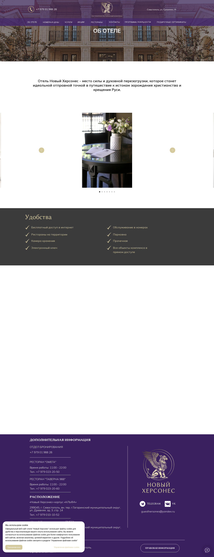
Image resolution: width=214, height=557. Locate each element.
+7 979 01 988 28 (46, 9)
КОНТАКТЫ (114, 22)
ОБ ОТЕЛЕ (32, 22)
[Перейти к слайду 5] (109, 191)
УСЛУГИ (68, 22)
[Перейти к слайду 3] (104, 191)
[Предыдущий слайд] (41, 150)
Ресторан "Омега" (43, 462)
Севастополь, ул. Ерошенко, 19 (161, 9)
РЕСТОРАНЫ (97, 22)
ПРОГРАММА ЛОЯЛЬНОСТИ (138, 22)
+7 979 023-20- (46, 471)
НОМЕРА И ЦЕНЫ (51, 22)
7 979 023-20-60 (49, 488)
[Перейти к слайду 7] (114, 191)
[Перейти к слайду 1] (99, 191)
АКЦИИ (81, 22)
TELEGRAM (154, 503)
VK (174, 503)
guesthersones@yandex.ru (158, 511)
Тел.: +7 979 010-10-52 (44, 514)
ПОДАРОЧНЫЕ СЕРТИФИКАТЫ (171, 22)
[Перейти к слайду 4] (107, 191)
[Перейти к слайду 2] (102, 191)
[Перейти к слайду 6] (111, 191)
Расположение (45, 497)
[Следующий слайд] (172, 150)
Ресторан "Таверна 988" (48, 479)
